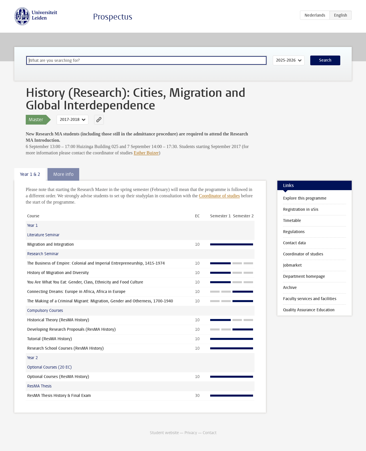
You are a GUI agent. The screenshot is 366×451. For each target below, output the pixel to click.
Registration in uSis (300, 209)
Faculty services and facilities (309, 299)
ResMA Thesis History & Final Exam (59, 395)
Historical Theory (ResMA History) (58, 320)
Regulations (294, 232)
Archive (290, 287)
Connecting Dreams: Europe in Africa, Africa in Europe (76, 291)
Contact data (294, 243)
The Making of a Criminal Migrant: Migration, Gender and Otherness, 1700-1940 (100, 301)
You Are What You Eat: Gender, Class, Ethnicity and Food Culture (85, 282)
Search (325, 60)
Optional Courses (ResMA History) (58, 376)
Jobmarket (292, 265)
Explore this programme (305, 198)
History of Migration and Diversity (58, 272)
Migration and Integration (50, 244)
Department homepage (304, 276)
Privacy (190, 433)
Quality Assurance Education (309, 310)
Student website (164, 433)
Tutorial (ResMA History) (49, 339)
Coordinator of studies (219, 195)
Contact (209, 433)
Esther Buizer (146, 152)
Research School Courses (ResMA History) (65, 348)
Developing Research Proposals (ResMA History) (71, 329)
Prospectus (112, 16)
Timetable (292, 220)
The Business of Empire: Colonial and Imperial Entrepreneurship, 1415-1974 (96, 263)
